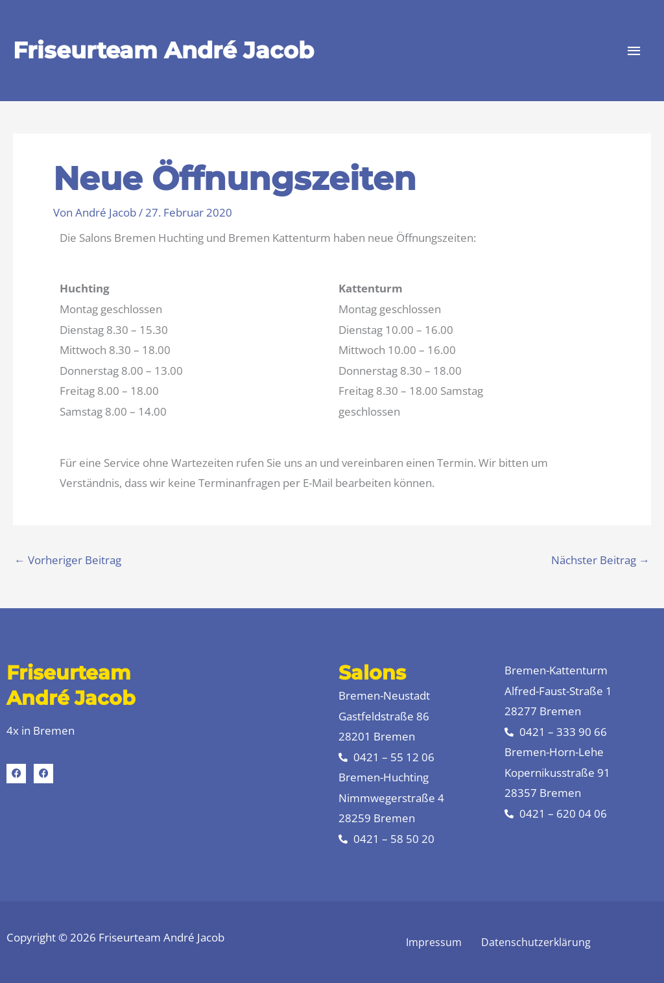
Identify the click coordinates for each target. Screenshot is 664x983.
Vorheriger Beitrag (67, 559)
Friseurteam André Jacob (163, 50)
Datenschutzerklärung (536, 942)
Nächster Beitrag (600, 559)
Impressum (434, 942)
